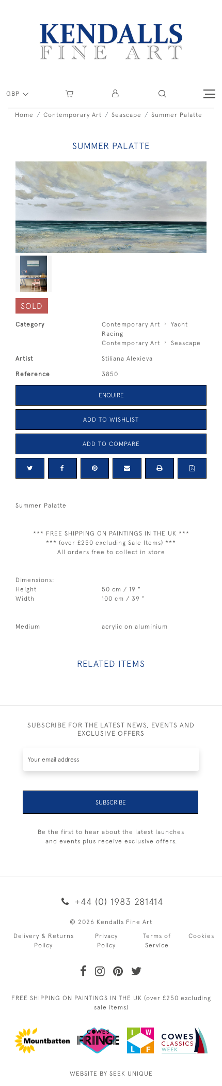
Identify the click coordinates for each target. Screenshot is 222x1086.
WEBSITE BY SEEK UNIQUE (111, 1073)
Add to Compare (111, 444)
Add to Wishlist (111, 419)
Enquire (111, 395)
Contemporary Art (72, 114)
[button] (162, 94)
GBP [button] (14, 93)
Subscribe (111, 802)
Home (24, 114)
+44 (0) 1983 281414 (111, 901)
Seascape (126, 114)
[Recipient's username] (111, 759)
